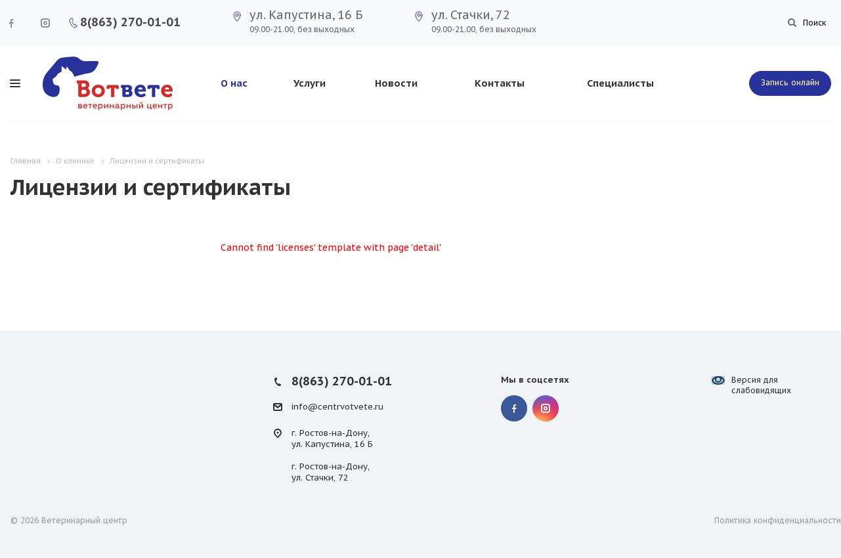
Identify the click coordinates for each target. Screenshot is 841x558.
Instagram (45, 23)
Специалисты (620, 83)
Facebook (11, 23)
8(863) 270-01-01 (130, 22)
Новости (396, 83)
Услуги (309, 83)
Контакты (500, 83)
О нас (234, 83)
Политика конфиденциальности (777, 520)
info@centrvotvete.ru (337, 406)
